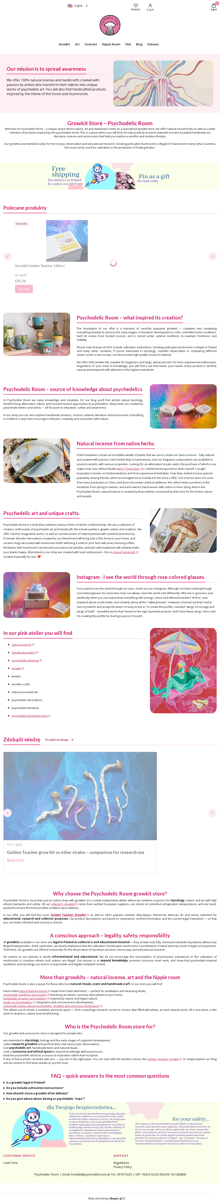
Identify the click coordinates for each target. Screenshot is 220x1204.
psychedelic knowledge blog (30, 716)
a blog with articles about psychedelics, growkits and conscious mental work (51, 1006)
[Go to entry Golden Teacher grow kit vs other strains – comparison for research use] (80, 796)
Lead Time (10, 1163)
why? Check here (129, 469)
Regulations (121, 1163)
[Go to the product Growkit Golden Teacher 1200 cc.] (67, 241)
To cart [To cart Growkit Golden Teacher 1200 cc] (24, 289)
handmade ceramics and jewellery (25, 998)
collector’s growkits (63, 904)
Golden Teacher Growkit (163, 1059)
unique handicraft (124, 552)
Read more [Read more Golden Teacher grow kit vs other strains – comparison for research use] (15, 860)
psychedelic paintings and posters (25, 995)
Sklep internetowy (105, 1198)
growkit (16, 668)
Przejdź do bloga (59, 739)
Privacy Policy (122, 1167)
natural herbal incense (33, 991)
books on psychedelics (17, 1002)
